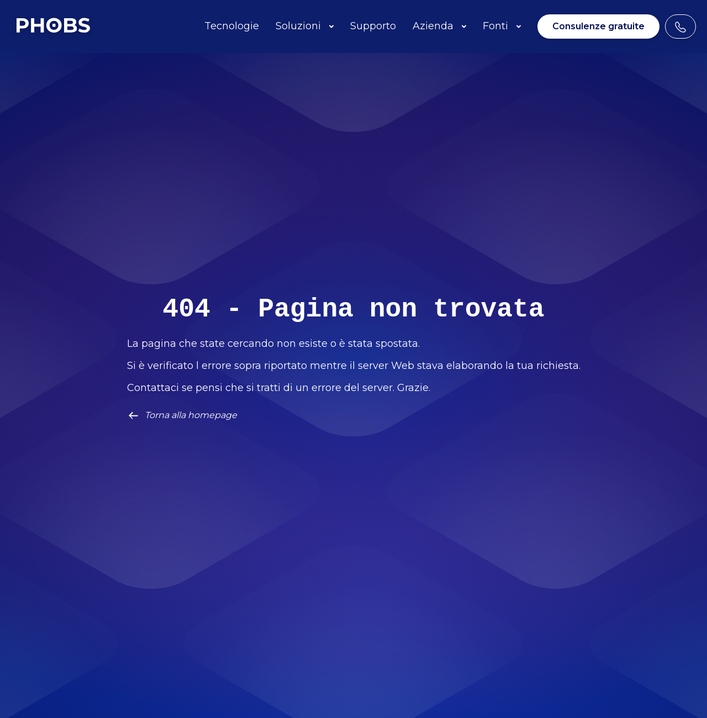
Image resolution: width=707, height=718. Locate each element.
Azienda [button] (439, 26)
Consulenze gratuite (598, 26)
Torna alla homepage (182, 415)
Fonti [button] (502, 26)
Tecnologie (231, 26)
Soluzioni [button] (305, 26)
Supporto (373, 26)
